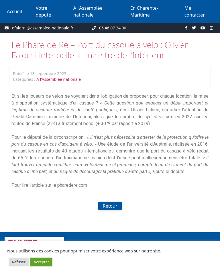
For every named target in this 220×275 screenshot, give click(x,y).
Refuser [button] (18, 261)
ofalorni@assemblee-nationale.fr (43, 28)
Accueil (14, 11)
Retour (110, 206)
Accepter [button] (41, 261)
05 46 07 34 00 (112, 28)
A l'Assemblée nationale (58, 79)
